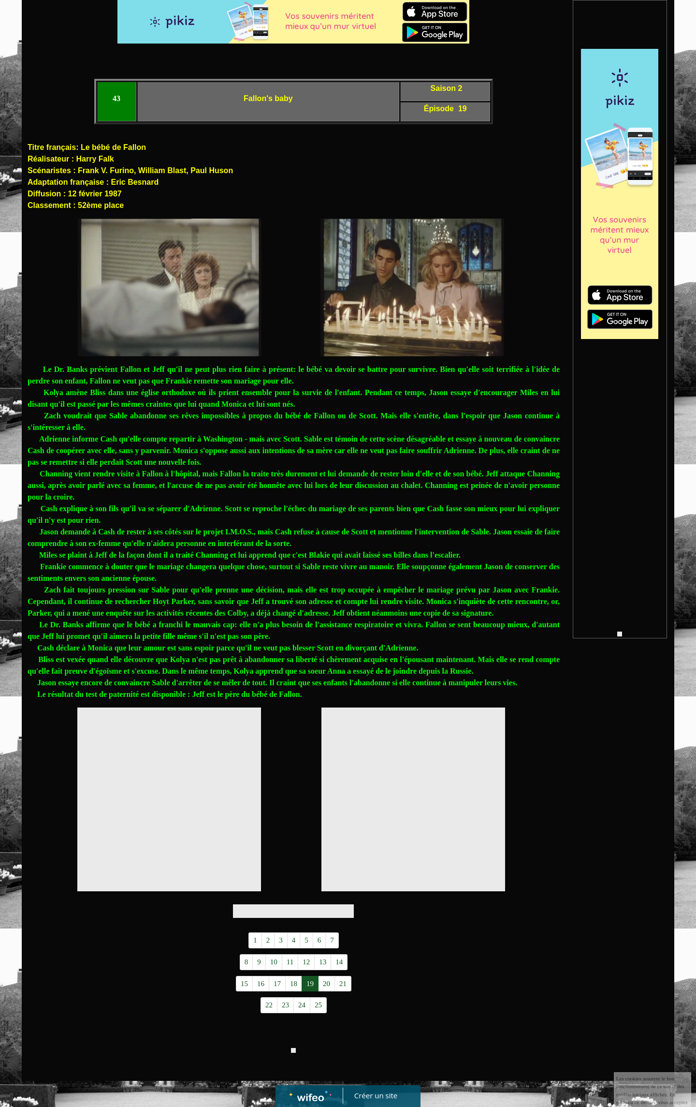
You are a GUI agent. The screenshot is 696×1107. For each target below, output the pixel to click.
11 (290, 962)
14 (339, 962)
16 (260, 984)
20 (326, 984)
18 (293, 984)
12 (306, 962)
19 (310, 984)
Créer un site (375, 1095)
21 (343, 984)
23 (285, 1005)
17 (277, 984)
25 (318, 1005)
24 (301, 1005)
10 (273, 962)
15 (244, 984)
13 (322, 962)
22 (269, 1005)
